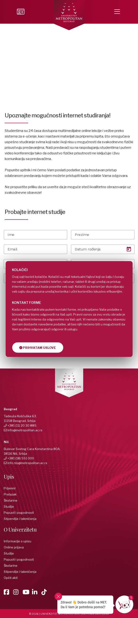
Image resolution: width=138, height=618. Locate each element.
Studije (9, 506)
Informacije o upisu (17, 541)
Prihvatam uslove (37, 348)
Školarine (10, 500)
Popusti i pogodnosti (19, 512)
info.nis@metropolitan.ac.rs (27, 463)
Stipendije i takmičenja (20, 519)
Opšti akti (11, 578)
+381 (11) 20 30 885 (22, 425)
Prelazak (10, 494)
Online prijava (14, 547)
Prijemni (10, 488)
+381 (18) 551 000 (21, 458)
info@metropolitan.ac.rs (25, 430)
